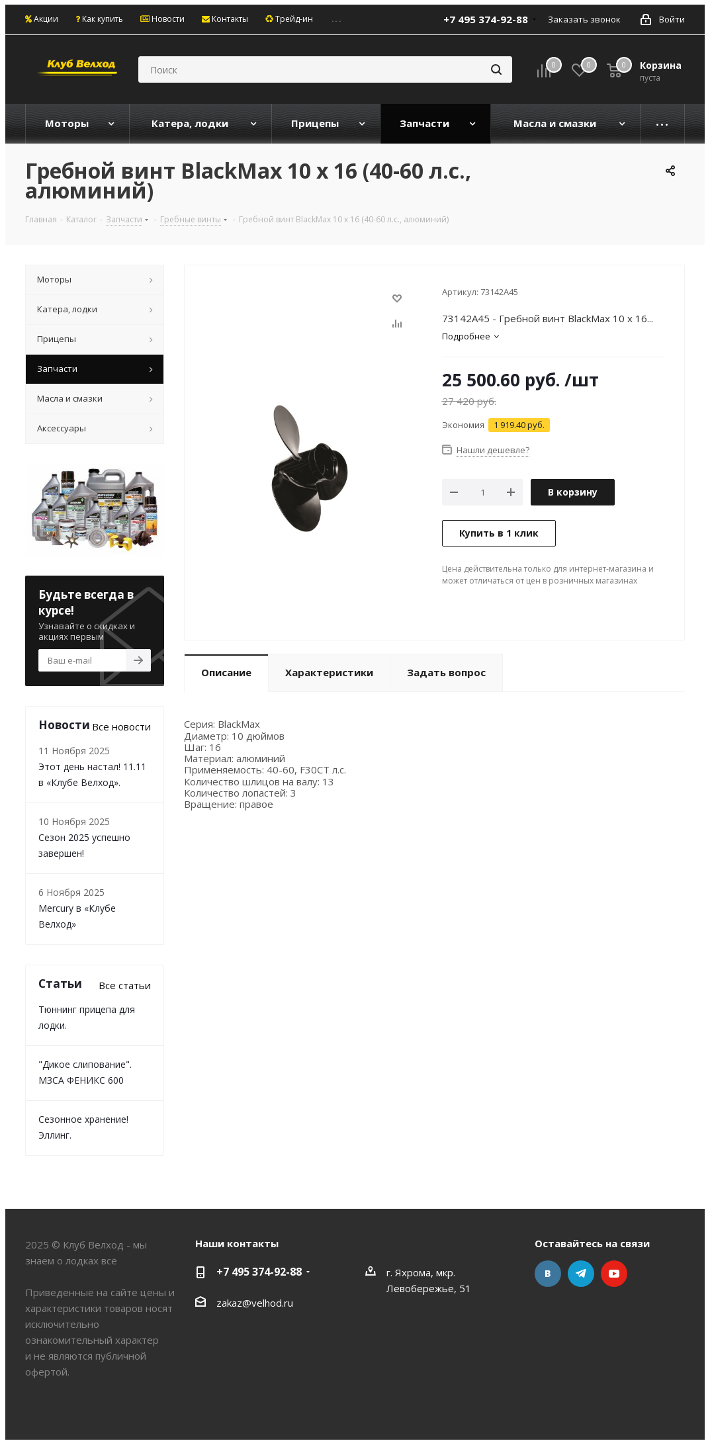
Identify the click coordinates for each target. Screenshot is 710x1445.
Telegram (581, 1273)
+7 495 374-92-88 (485, 19)
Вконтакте (548, 1273)
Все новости (121, 726)
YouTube (614, 1273)
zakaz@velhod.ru (254, 1302)
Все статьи (125, 985)
